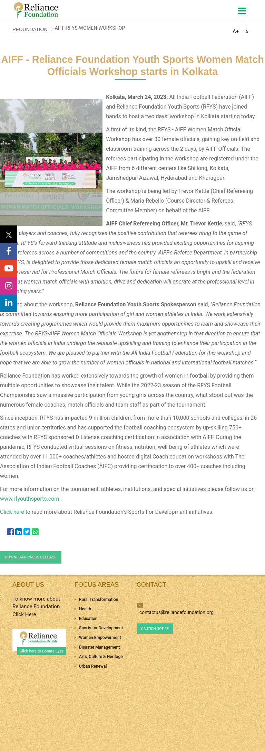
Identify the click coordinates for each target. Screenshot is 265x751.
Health (85, 608)
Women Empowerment (100, 637)
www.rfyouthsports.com (30, 498)
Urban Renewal (93, 666)
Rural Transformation (98, 599)
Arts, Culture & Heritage (101, 656)
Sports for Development (101, 627)
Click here (13, 512)
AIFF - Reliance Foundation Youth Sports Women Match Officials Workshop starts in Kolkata (132, 65)
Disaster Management (99, 647)
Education (88, 618)
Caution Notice (155, 629)
